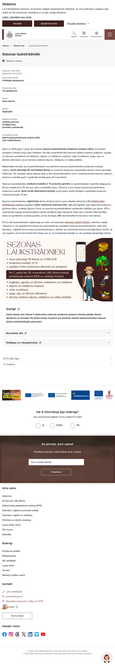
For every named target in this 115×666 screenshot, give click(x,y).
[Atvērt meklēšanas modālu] (74, 35)
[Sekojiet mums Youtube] (43, 634)
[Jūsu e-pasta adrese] (56, 462)
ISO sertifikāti (9, 560)
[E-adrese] (8, 606)
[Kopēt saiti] (18, 309)
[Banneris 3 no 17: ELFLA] (57, 395)
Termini (6, 570)
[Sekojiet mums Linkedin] (30, 634)
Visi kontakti (17, 615)
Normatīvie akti (16, 333)
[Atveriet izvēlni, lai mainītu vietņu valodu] (83, 34)
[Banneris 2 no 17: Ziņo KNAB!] (34, 395)
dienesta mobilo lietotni (77, 222)
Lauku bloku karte (11, 524)
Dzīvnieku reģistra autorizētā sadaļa (20, 510)
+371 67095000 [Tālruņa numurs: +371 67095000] (14, 591)
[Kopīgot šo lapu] (57, 364)
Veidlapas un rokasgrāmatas (23, 342)
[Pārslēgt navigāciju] (110, 34)
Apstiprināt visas (49, 23)
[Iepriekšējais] (6, 395)
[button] (25, 333)
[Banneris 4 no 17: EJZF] (80, 395)
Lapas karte (8, 565)
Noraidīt (17, 23)
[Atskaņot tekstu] (14, 61)
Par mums (7, 529)
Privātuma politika (11, 551)
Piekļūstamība (9, 555)
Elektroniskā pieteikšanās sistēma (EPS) (22, 505)
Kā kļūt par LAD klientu (13, 500)
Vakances (7, 496)
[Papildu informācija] (17, 607)
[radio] (40, 425)
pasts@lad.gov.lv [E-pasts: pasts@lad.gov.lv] (14, 596)
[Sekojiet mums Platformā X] (24, 634)
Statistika (6, 534)
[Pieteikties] (56, 472)
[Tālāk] (109, 395)
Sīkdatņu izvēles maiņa (13, 575)
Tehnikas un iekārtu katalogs (16, 520)
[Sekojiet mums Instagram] (11, 634)
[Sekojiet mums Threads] (17, 634)
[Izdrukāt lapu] (57, 358)
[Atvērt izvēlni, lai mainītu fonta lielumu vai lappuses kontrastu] (96, 35)
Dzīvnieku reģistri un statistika (17, 515)
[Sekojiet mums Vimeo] (36, 634)
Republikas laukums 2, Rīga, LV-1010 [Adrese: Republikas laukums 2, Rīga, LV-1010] (24, 601)
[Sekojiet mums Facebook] (4, 634)
